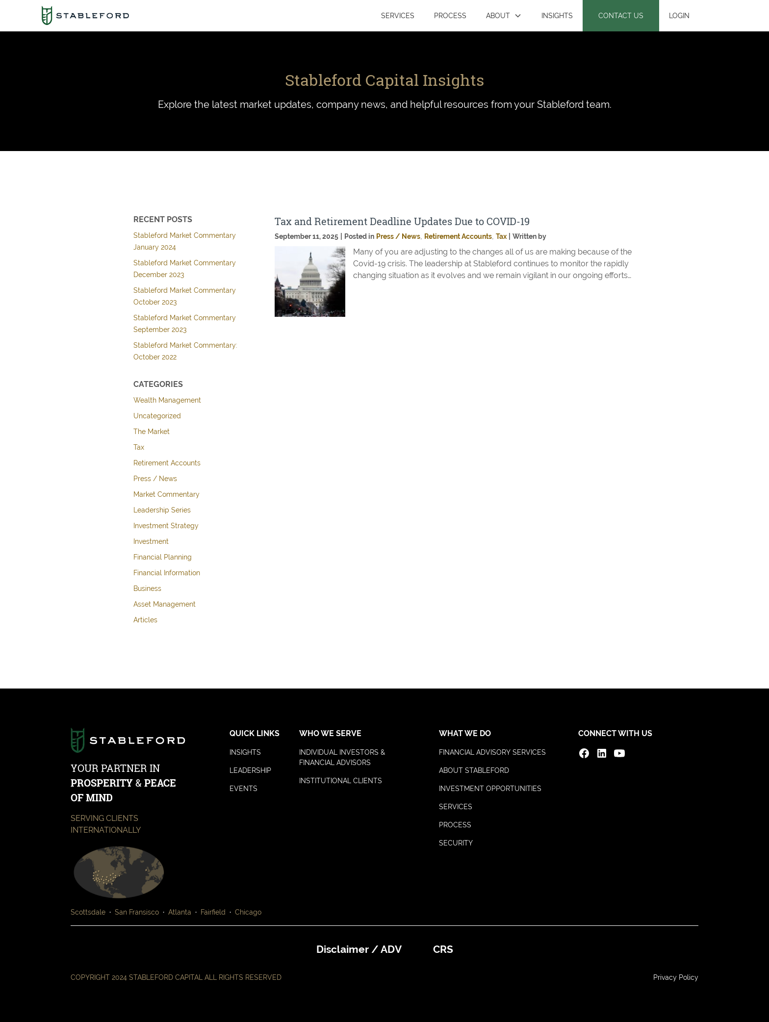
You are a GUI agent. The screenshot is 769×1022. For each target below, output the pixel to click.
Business (147, 588)
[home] (85, 15)
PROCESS (450, 15)
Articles (145, 620)
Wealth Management (167, 400)
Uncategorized (157, 416)
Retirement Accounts (167, 463)
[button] (504, 15)
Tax (138, 447)
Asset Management (164, 604)
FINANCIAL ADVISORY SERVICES (492, 752)
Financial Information (166, 573)
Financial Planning (162, 557)
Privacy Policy (675, 977)
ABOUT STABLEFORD (474, 770)
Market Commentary (166, 494)
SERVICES (397, 15)
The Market (151, 431)
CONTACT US (620, 15)
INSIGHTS (557, 15)
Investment (151, 541)
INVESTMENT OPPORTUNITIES (490, 788)
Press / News (155, 479)
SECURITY (456, 843)
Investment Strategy (166, 526)
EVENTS (243, 788)
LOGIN (679, 15)
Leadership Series (162, 510)
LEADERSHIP (250, 770)
